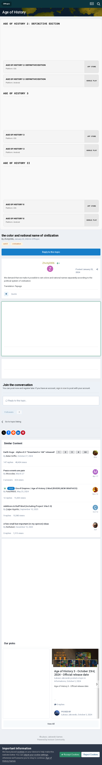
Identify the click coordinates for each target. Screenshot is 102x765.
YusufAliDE (11, 491)
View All (51, 723)
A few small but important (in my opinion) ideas (26, 523)
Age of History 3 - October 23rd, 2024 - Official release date (74, 673)
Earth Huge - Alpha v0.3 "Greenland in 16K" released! (29, 452)
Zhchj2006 (9, 239)
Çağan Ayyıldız (12, 509)
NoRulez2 (10, 527)
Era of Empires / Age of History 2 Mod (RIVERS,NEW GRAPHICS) (46, 488)
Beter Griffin (11, 456)
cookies (20, 752)
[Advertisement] (40, 325)
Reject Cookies (90, 754)
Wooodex (10, 473)
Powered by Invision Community (51, 738)
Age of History (14, 12)
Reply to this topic (51, 252)
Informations (60, 681)
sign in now (61, 388)
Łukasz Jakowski (62, 678)
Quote (14, 294)
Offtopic (35, 239)
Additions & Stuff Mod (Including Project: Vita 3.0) (27, 506)
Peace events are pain (14, 470)
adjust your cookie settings (36, 755)
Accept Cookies (70, 754)
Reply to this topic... (16, 400)
